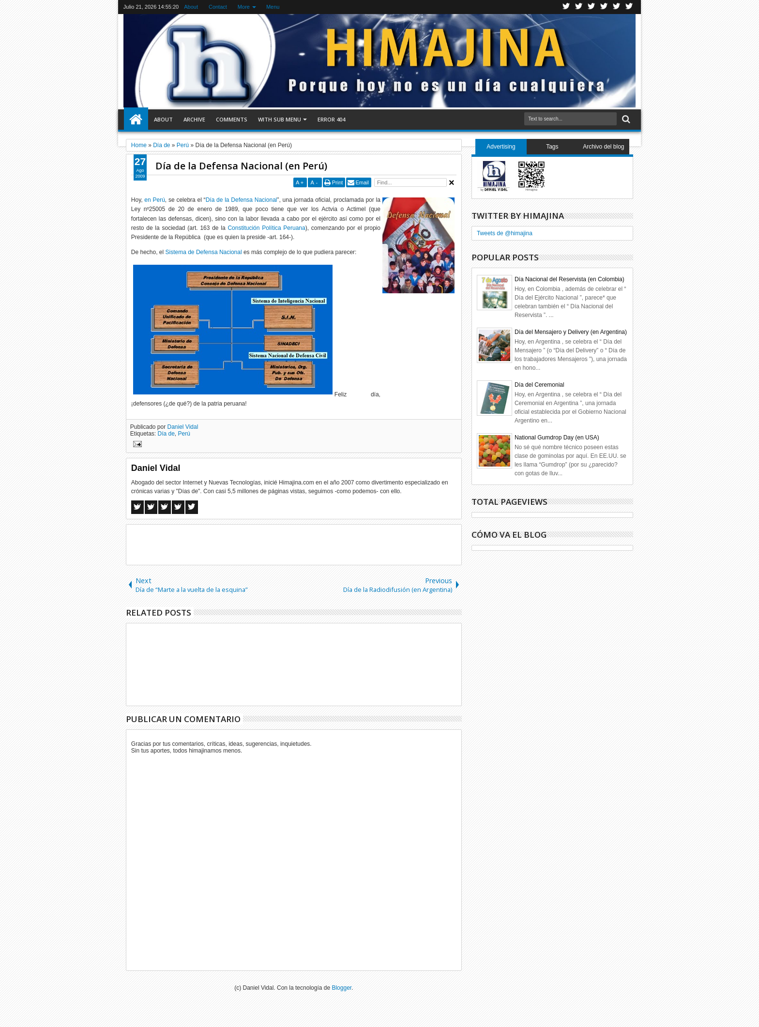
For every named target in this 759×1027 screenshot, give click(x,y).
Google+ (591, 7)
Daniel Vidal (182, 426)
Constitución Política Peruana (266, 228)
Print (337, 182)
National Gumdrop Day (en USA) (557, 437)
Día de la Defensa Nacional (241, 199)
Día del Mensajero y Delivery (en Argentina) (571, 332)
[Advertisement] (294, 544)
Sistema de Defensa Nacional (204, 252)
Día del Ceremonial (539, 384)
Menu (273, 7)
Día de (166, 433)
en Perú (154, 199)
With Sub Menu (279, 119)
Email (362, 182)
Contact (218, 7)
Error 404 (331, 119)
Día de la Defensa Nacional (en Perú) (241, 165)
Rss (604, 7)
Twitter (566, 7)
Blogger (341, 987)
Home (136, 119)
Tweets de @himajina (504, 233)
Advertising (500, 146)
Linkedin (616, 7)
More (244, 7)
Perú (184, 433)
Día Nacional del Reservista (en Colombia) (569, 279)
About (191, 7)
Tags (552, 146)
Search (625, 119)
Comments (231, 119)
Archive (194, 119)
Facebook (579, 7)
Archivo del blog (603, 146)
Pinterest (629, 7)
